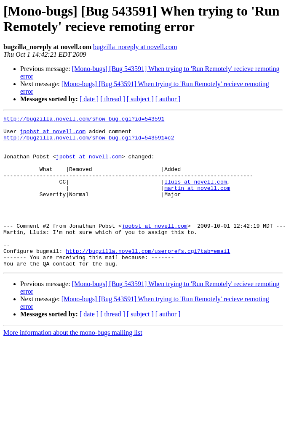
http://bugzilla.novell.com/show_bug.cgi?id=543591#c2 (88, 142)
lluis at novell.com (195, 195)
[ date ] (89, 99)
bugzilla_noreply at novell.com (135, 46)
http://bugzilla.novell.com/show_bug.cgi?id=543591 (83, 120)
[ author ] (168, 99)
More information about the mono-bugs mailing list (72, 362)
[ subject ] (140, 99)
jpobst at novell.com (53, 135)
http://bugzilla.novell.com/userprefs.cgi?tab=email (148, 278)
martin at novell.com (197, 203)
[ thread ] (112, 99)
